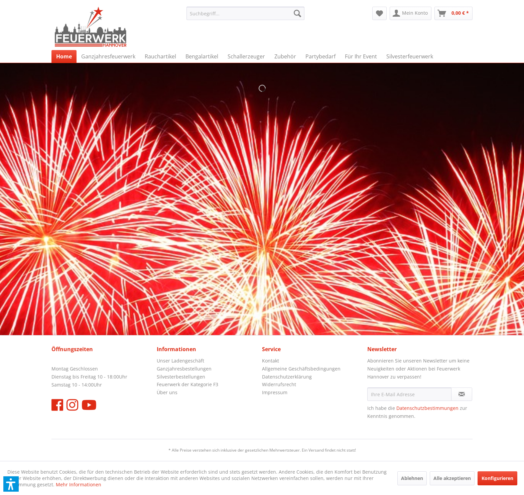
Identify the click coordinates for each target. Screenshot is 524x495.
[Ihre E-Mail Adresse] (409, 394)
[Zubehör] (285, 56)
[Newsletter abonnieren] (461, 394)
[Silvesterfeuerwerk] (410, 56)
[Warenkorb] (453, 13)
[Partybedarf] (320, 56)
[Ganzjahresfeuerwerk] (108, 56)
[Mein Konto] (410, 13)
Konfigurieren (497, 478)
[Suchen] (297, 13)
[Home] (64, 56)
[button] (11, 484)
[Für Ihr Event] (361, 56)
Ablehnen (412, 478)
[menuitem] (245, 13)
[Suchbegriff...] (245, 13)
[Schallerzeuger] (246, 56)
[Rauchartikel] (160, 56)
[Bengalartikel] (202, 56)
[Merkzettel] (379, 13)
